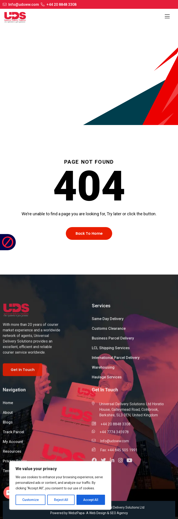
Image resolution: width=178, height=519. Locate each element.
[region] (60, 485)
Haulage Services (107, 379)
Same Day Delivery (108, 321)
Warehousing (103, 369)
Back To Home (89, 233)
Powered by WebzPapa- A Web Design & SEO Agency (89, 513)
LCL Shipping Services (111, 350)
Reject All (61, 500)
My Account (13, 444)
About (8, 415)
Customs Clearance (109, 330)
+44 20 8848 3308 (61, 4)
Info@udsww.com (23, 4)
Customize (30, 500)
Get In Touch (23, 371)
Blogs (8, 424)
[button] (114, 463)
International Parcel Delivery (116, 360)
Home (71, 96)
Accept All (90, 500)
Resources (12, 453)
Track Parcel (13, 434)
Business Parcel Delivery (113, 340)
